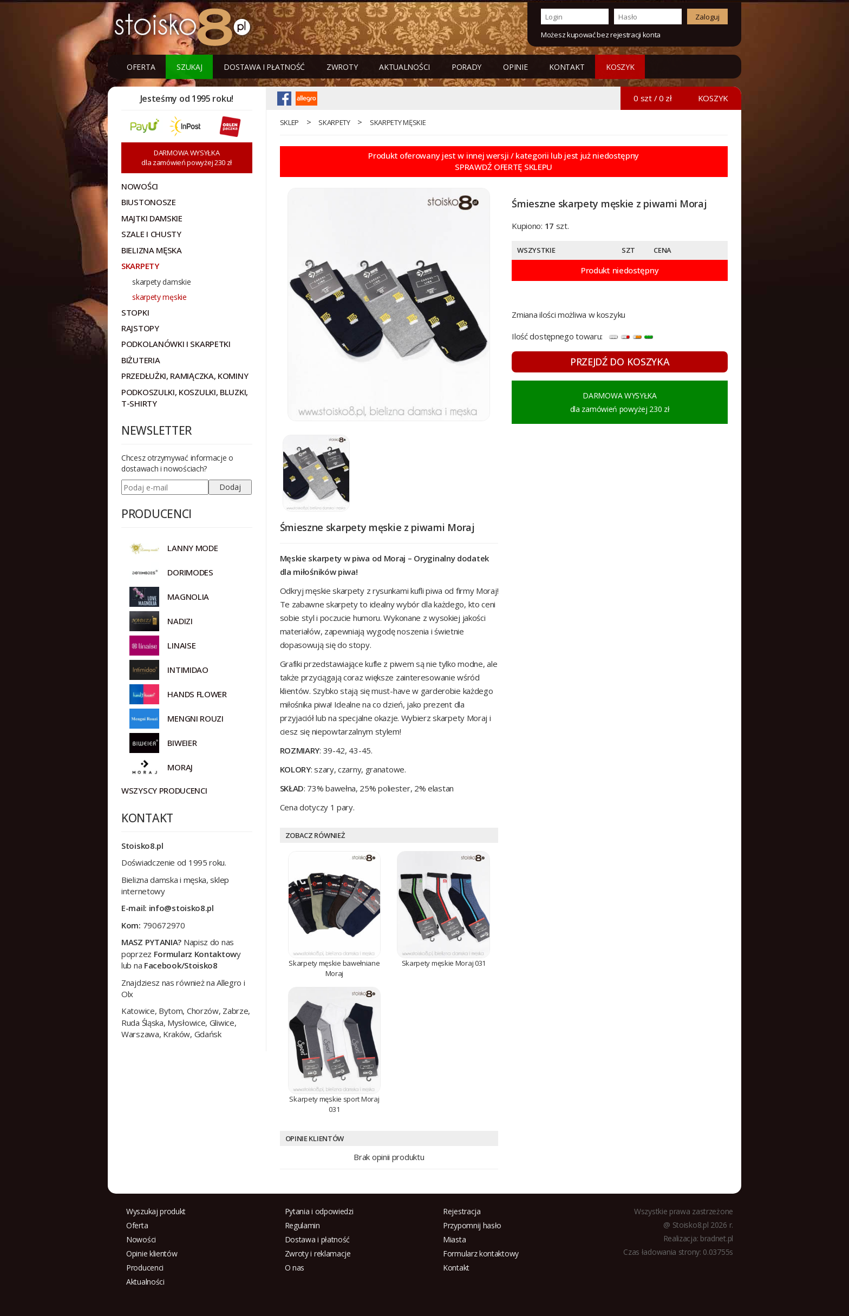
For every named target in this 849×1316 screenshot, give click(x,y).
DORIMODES (190, 572)
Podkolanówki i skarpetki (176, 343)
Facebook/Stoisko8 (181, 965)
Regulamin (302, 1225)
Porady (466, 67)
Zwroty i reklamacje (318, 1253)
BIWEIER (182, 742)
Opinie (515, 67)
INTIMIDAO (187, 669)
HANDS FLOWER (196, 694)
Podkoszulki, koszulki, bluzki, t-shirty (184, 398)
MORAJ (180, 767)
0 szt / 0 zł (652, 98)
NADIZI (179, 621)
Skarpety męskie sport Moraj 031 (334, 1104)
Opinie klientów (152, 1253)
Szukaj (189, 67)
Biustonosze (148, 202)
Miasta (454, 1239)
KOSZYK (620, 67)
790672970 (164, 925)
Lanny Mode (192, 547)
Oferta (141, 67)
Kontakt (566, 67)
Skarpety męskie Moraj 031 (444, 963)
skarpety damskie (161, 282)
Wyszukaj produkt (156, 1211)
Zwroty (341, 67)
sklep (289, 122)
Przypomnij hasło (472, 1225)
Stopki (135, 312)
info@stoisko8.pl (181, 907)
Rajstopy (140, 328)
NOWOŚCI (139, 186)
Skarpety (334, 122)
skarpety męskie (398, 122)
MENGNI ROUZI (195, 718)
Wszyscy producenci (164, 790)
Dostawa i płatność (264, 67)
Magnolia (188, 596)
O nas (295, 1267)
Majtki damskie (151, 218)
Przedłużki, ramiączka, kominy (184, 375)
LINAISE (181, 645)
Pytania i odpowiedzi (319, 1211)
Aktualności (404, 67)
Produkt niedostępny (619, 270)
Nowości (141, 1239)
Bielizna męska (151, 250)
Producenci (145, 1267)
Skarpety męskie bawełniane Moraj (334, 968)
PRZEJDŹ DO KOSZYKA (620, 361)
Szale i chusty (151, 233)
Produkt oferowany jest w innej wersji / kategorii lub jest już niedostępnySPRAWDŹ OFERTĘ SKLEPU (503, 161)
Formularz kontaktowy (481, 1253)
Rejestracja (462, 1211)
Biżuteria (140, 360)
